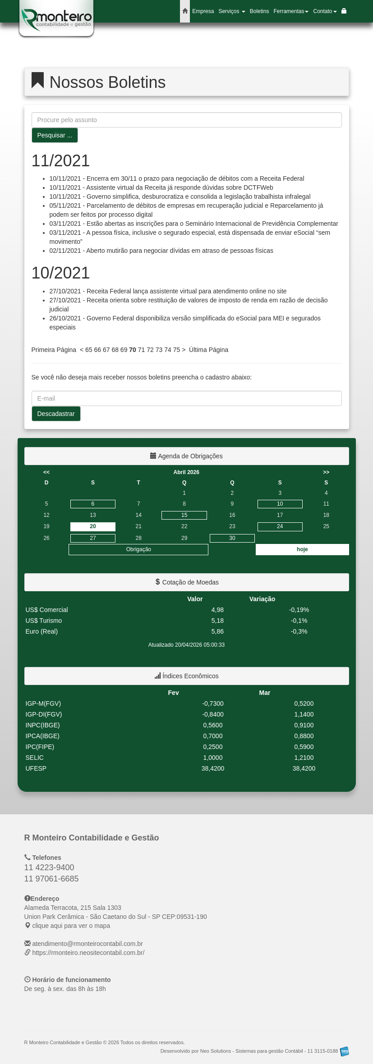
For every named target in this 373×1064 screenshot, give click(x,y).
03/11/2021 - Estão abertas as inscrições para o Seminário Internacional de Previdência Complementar (194, 223)
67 (106, 349)
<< (46, 472)
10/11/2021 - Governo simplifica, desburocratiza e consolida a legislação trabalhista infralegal (180, 196)
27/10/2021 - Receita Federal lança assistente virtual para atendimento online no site (168, 291)
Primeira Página (54, 349)
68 (115, 349)
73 (159, 349)
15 (184, 515)
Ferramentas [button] (291, 11)
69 (124, 349)
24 (280, 526)
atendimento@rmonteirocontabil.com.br (87, 943)
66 (97, 349)
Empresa (203, 11)
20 (93, 526)
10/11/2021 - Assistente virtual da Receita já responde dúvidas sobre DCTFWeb (161, 187)
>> (326, 472)
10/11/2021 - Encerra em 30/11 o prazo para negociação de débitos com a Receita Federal (177, 178)
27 (93, 538)
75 (176, 349)
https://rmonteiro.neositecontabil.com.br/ (88, 952)
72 (150, 349)
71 (141, 349)
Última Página (208, 349)
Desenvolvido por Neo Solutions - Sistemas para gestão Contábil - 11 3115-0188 (255, 1051)
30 (232, 538)
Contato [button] (324, 11)
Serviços (231, 11)
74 (167, 349)
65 (88, 349)
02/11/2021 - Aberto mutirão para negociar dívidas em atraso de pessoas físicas (162, 250)
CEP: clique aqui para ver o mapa (115, 916)
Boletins (259, 11)
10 (280, 504)
